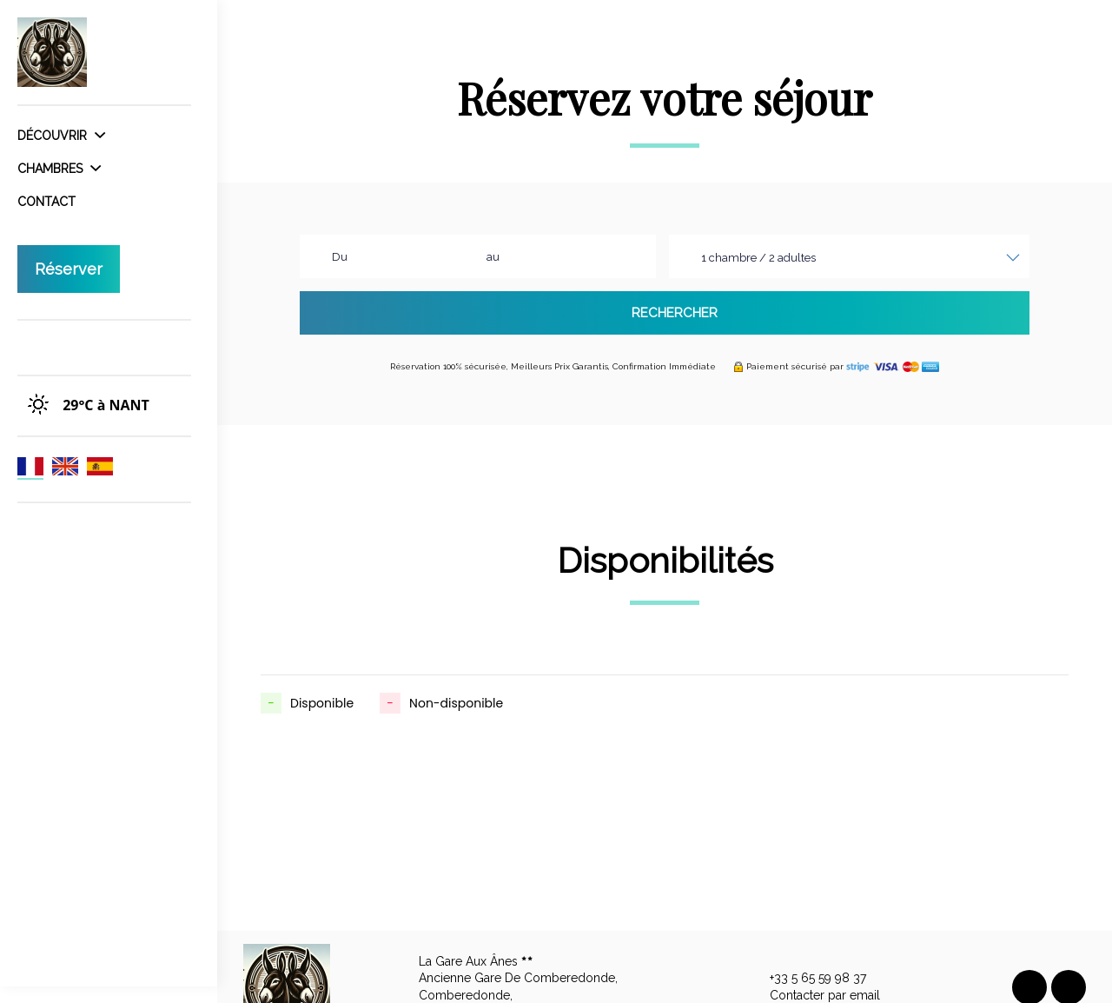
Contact (46, 202)
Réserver (69, 269)
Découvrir (61, 136)
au (493, 256)
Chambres (59, 169)
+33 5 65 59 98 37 (808, 978)
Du (340, 256)
